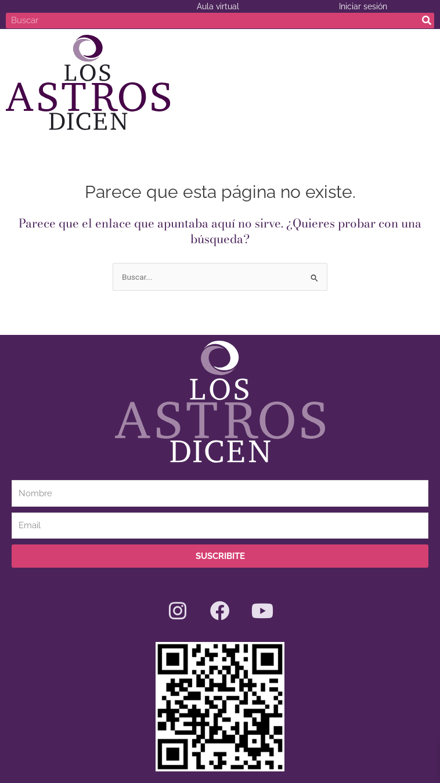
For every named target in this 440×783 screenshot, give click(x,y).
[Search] (426, 20)
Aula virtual (218, 6)
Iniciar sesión (363, 6)
